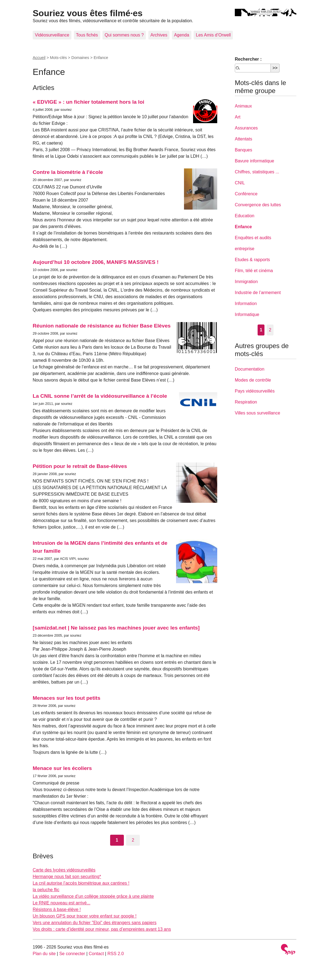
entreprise (244, 248)
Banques (243, 150)
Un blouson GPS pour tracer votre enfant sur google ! (84, 916)
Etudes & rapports (252, 259)
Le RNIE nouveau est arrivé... (61, 903)
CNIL (240, 182)
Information (246, 303)
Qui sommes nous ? (124, 35)
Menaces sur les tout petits (66, 698)
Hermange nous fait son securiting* (67, 876)
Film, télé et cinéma (254, 270)
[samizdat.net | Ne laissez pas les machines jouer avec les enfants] (116, 628)
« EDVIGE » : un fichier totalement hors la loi (88, 102)
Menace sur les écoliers (62, 768)
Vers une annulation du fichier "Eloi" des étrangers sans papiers (95, 922)
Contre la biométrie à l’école (68, 172)
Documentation (249, 369)
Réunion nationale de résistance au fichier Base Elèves (102, 326)
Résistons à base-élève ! (57, 909)
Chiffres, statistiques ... (257, 172)
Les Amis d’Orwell (213, 35)
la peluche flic (46, 889)
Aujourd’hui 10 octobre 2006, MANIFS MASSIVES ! (95, 262)
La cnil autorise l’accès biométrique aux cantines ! (81, 883)
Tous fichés (87, 35)
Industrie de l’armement (258, 292)
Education (244, 215)
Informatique (247, 314)
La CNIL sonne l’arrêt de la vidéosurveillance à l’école (100, 396)
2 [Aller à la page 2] (133, 840)
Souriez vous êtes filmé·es (88, 13)
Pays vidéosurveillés (255, 391)
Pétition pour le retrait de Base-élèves (80, 466)
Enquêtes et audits (253, 237)
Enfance (243, 226)
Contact (96, 953)
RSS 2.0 (115, 953)
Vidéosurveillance (52, 35)
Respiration (246, 402)
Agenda (181, 35)
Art (237, 117)
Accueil (39, 57)
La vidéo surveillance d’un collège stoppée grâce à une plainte (93, 896)
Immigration (246, 281)
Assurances (246, 128)
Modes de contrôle (253, 380)
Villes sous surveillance (257, 413)
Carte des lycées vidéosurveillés (64, 870)
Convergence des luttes (258, 204)
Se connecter (72, 953)
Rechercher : (248, 59)
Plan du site (44, 953)
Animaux (243, 106)
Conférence (246, 193)
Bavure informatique (254, 161)
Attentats (243, 139)
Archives (158, 35)
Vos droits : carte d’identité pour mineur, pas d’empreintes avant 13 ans (102, 929)
